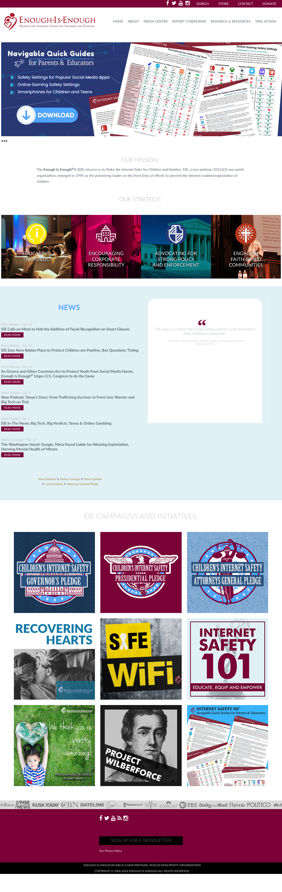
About (133, 21)
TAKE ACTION (265, 21)
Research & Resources (231, 21)
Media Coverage (70, 479)
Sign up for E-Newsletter (141, 840)
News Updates (93, 479)
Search (202, 4)
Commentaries (54, 484)
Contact (245, 4)
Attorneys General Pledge (82, 484)
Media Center (156, 21)
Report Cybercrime (189, 21)
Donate (269, 4)
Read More (12, 335)
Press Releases (47, 479)
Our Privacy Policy (110, 850)
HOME (118, 21)
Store (223, 4)
